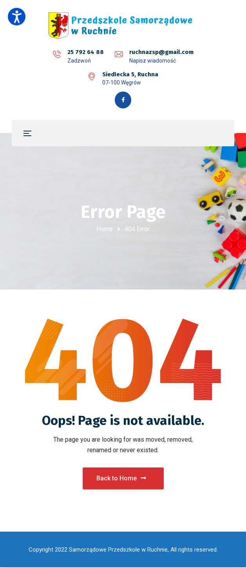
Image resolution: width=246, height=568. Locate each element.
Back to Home (121, 478)
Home (104, 230)
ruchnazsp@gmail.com (161, 52)
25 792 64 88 (85, 52)
